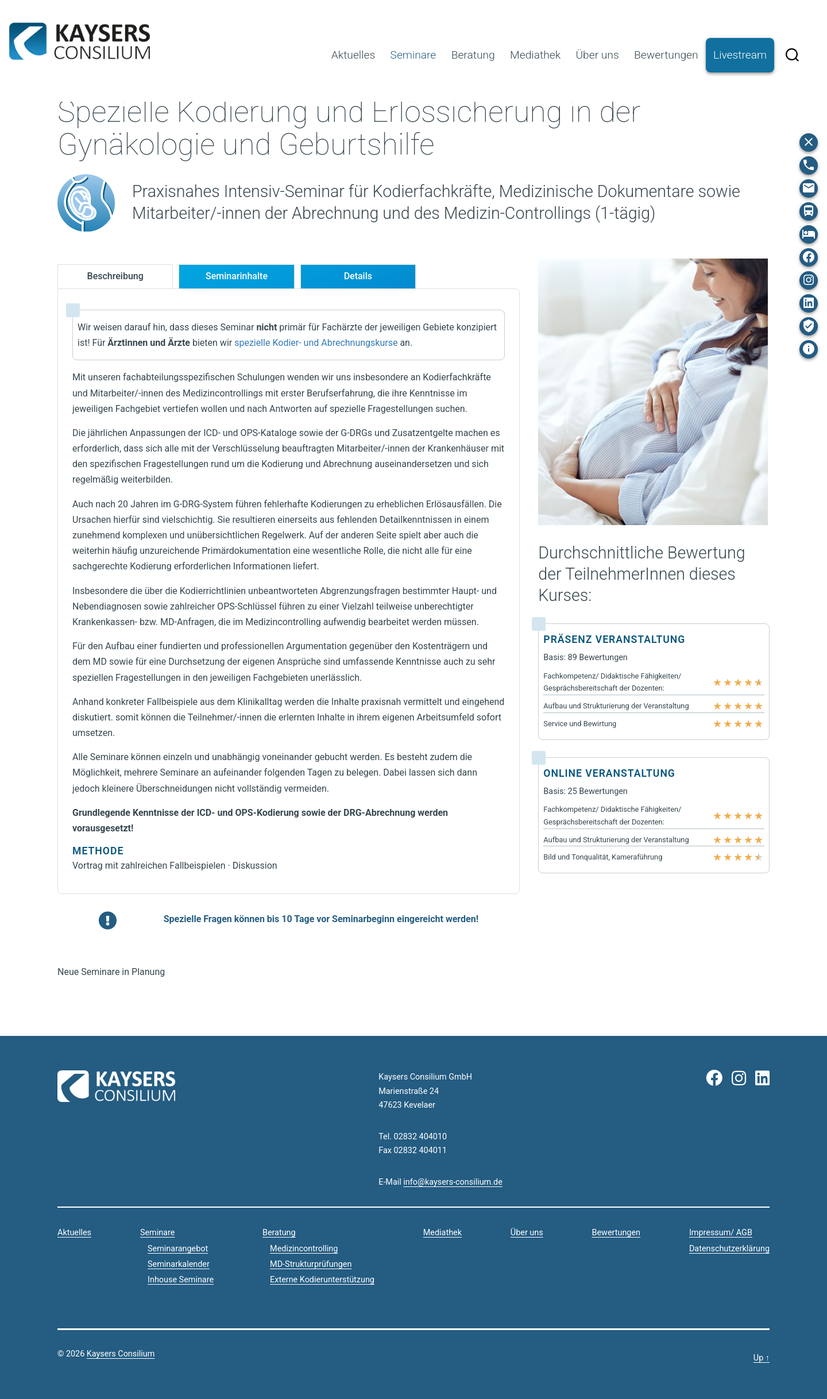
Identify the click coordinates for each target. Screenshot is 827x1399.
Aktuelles (353, 54)
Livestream (740, 54)
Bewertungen (666, 54)
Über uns (597, 54)
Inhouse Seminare (181, 1280)
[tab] (115, 276)
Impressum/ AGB (720, 1233)
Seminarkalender (179, 1264)
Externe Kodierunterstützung (322, 1280)
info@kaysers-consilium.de (452, 1182)
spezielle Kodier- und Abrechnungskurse (315, 342)
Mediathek (535, 54)
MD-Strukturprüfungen (310, 1264)
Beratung (473, 54)
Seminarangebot (178, 1249)
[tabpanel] (288, 591)
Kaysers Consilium (79, 41)
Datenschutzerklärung (729, 1249)
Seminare (413, 54)
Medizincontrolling (304, 1249)
